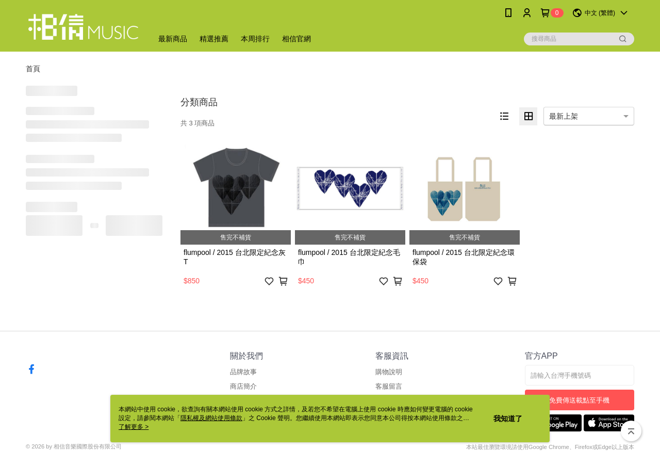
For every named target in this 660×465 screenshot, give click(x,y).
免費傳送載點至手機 (579, 400)
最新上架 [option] (563, 116)
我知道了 (507, 418)
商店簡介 (243, 386)
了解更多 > (133, 426)
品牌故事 (243, 372)
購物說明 (388, 372)
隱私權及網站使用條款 (211, 418)
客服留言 (388, 386)
